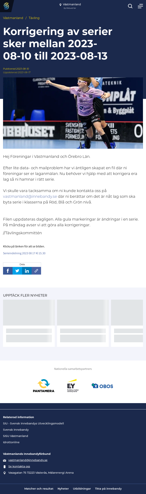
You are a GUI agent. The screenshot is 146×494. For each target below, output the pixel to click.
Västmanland (13, 18)
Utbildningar (82, 489)
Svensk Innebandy (16, 430)
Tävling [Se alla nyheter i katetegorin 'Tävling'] (34, 18)
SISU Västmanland (15, 436)
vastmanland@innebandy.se (30, 197)
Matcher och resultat (38, 489)
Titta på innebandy (108, 489)
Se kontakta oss (19, 466)
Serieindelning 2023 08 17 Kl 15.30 (24, 253)
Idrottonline (11, 442)
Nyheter (63, 489)
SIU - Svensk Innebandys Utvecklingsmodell (33, 423)
